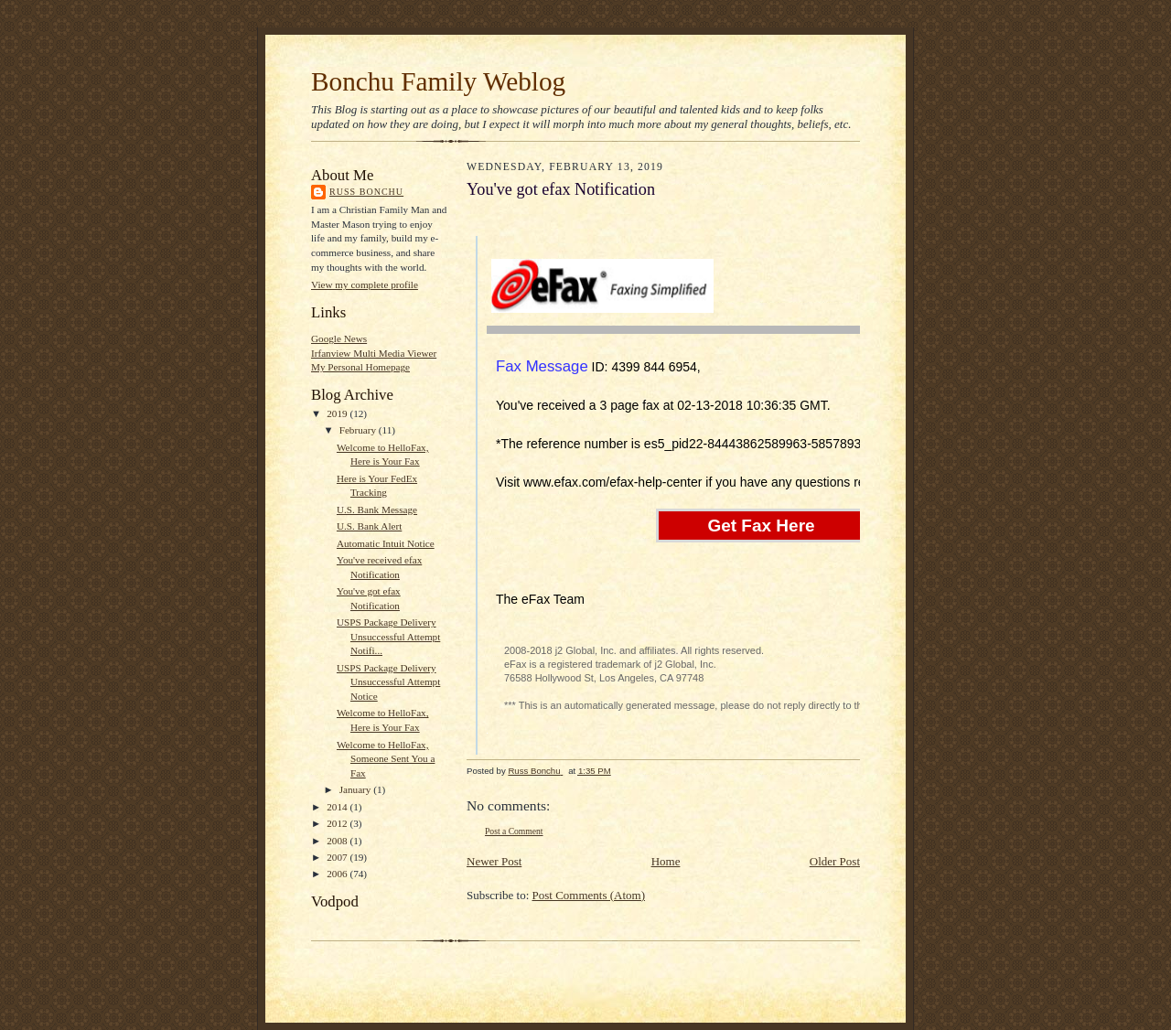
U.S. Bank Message (377, 509)
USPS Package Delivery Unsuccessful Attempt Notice (388, 682)
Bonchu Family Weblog (438, 81)
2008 (338, 840)
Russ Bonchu (366, 192)
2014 (338, 806)
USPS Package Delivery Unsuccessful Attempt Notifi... (388, 636)
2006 (338, 873)
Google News (339, 338)
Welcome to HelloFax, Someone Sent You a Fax (386, 758)
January (356, 789)
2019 (338, 413)
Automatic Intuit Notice (386, 543)
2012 (338, 823)
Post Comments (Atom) (589, 895)
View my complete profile (364, 284)
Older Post (835, 861)
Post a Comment (514, 831)
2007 (338, 857)
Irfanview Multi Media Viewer (373, 353)
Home (666, 861)
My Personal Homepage (360, 366)
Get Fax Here (760, 525)
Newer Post (494, 861)
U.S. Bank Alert (369, 525)
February (359, 429)
